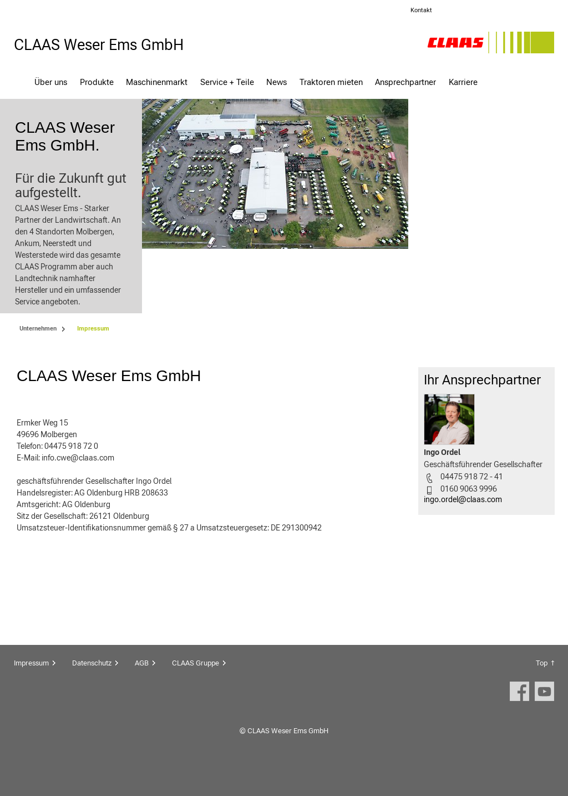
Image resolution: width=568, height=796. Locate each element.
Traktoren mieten (331, 82)
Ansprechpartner (405, 82)
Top (541, 687)
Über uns (50, 82)
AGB (142, 687)
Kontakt (421, 10)
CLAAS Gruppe (195, 687)
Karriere (463, 82)
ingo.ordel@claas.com (463, 524)
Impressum (31, 687)
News (276, 82)
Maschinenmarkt (156, 82)
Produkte (97, 82)
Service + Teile (227, 82)
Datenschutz (91, 687)
